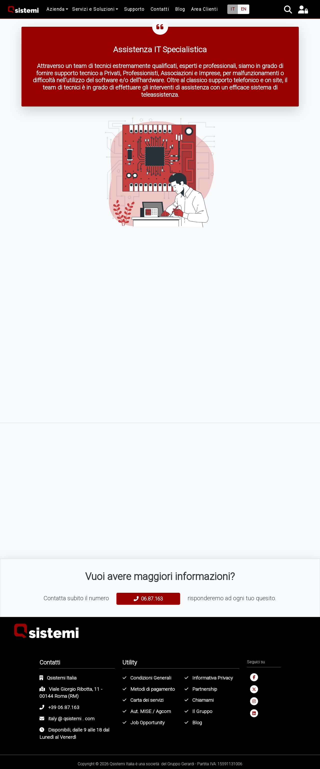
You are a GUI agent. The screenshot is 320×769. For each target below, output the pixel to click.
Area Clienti (204, 9)
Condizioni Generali (147, 678)
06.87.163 (148, 599)
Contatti (160, 9)
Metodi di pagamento (149, 689)
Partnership (201, 689)
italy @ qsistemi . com (66, 719)
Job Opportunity (144, 723)
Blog (180, 9)
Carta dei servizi (143, 700)
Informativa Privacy (209, 678)
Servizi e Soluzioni (93, 9)
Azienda (55, 9)
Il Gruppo (198, 711)
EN (243, 9)
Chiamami (199, 700)
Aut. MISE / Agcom (147, 711)
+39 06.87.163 (59, 707)
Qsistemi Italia (57, 678)
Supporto (134, 9)
